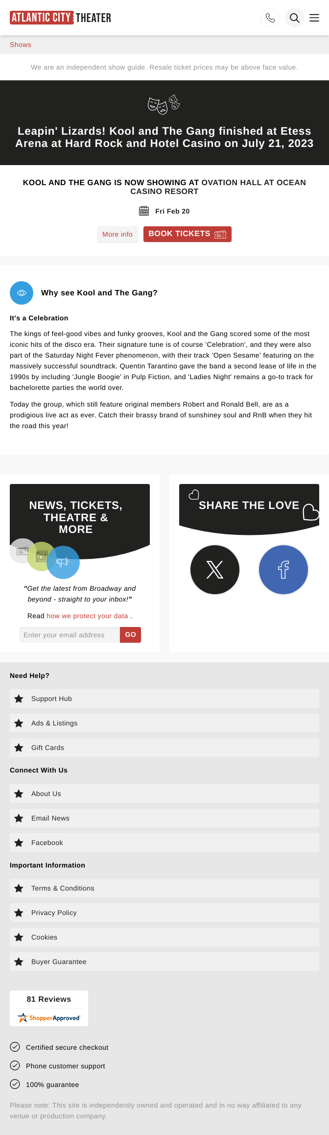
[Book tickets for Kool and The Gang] (187, 234)
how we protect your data (88, 616)
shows (20, 44)
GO (130, 634)
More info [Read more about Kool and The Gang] (117, 234)
